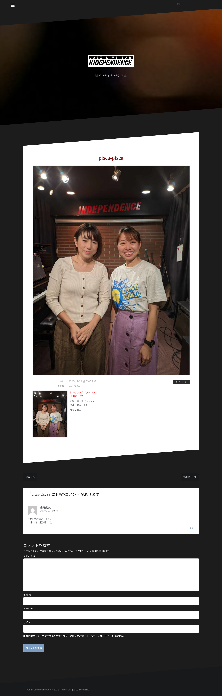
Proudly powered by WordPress (41, 689)
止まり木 (30, 476)
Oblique (71, 689)
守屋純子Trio (189, 476)
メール (28, 608)
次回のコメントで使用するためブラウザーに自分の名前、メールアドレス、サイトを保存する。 (75, 635)
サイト (26, 622)
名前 (27, 594)
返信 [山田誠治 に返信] (191, 527)
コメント (29, 555)
